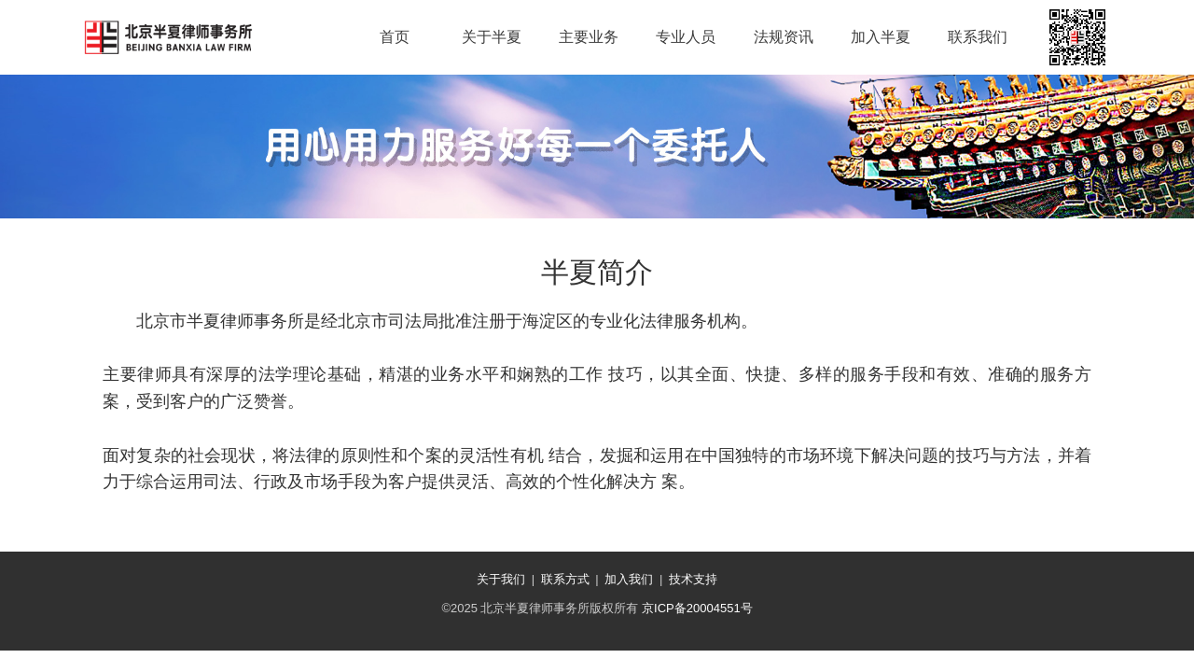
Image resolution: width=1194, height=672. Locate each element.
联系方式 (565, 579)
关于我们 (501, 579)
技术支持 (693, 579)
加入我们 (628, 579)
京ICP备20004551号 (697, 608)
